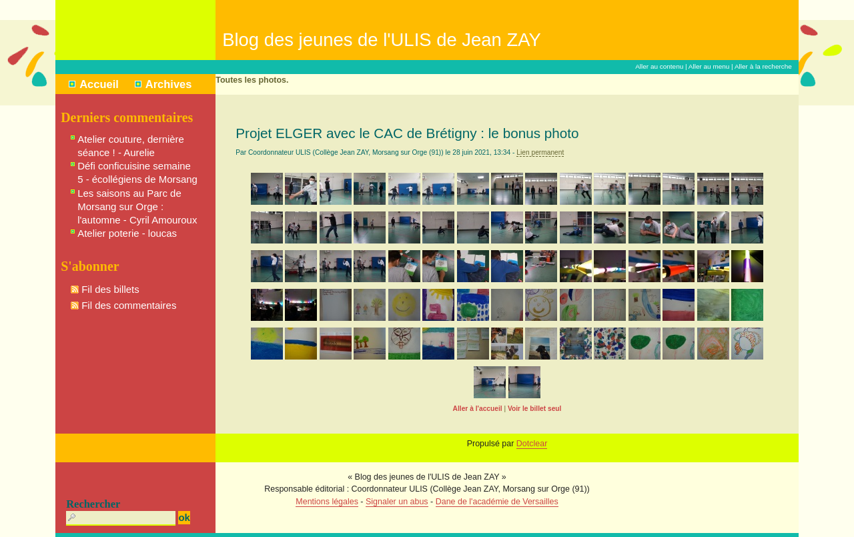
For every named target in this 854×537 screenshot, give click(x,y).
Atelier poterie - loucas (127, 233)
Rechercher (93, 504)
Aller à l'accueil (477, 408)
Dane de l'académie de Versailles (497, 501)
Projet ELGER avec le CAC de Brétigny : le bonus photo (407, 133)
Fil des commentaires (128, 305)
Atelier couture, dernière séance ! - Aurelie (130, 145)
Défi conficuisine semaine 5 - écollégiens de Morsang (137, 172)
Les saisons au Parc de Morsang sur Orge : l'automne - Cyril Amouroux (137, 206)
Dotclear (531, 443)
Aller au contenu (659, 66)
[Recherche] (120, 518)
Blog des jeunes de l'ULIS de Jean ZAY (381, 39)
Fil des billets (110, 289)
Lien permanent (540, 152)
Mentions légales (327, 501)
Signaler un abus (397, 501)
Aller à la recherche (763, 66)
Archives (168, 84)
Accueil (99, 84)
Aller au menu (709, 66)
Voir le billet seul (534, 408)
